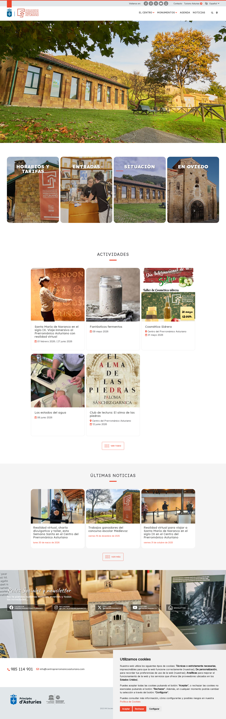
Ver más (115, 556)
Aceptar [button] (126, 709)
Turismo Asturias (191, 3)
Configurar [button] (154, 709)
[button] (214, 3)
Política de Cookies (130, 701)
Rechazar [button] (139, 709)
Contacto (178, 3)
